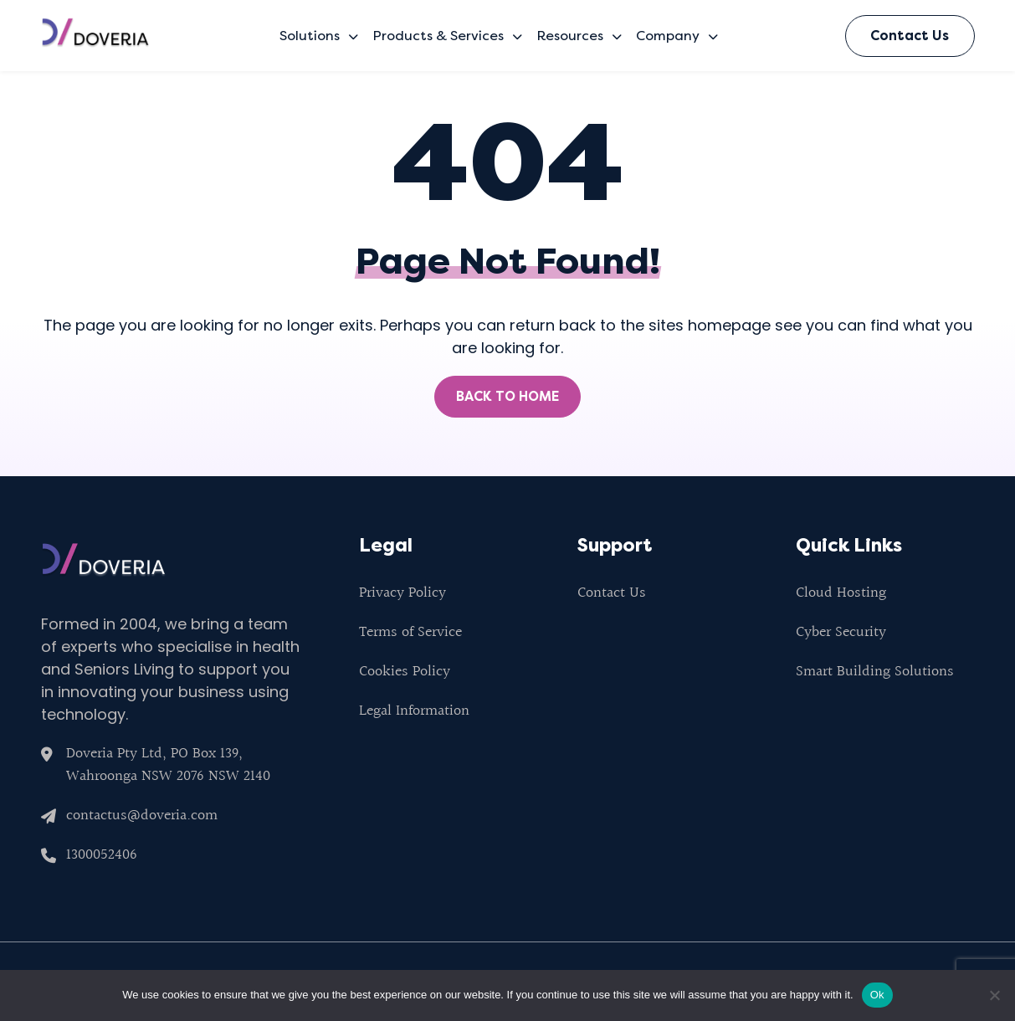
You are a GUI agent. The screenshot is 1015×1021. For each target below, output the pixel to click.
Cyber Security (841, 632)
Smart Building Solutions (875, 671)
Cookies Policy (404, 671)
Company (677, 36)
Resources (579, 36)
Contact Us (909, 36)
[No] (994, 995)
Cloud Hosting (841, 593)
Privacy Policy (402, 593)
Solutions (318, 36)
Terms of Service (410, 632)
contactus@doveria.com (142, 815)
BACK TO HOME (507, 396)
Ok (877, 994)
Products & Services (447, 36)
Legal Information (414, 711)
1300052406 (101, 855)
